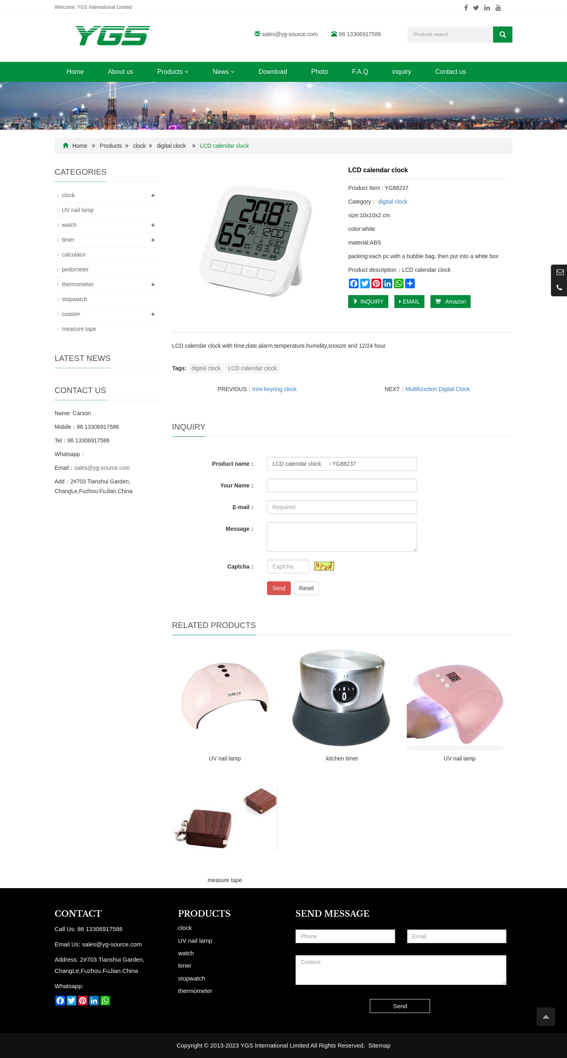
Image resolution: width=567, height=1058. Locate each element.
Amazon (450, 301)
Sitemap (379, 1045)
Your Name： (237, 485)
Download (273, 71)
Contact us (450, 71)
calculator (74, 254)
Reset (306, 588)
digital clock (171, 146)
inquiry (401, 71)
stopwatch (74, 299)
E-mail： (244, 507)
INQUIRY (368, 301)
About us (120, 71)
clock (139, 146)
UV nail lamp (225, 758)
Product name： (233, 464)
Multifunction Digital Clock (438, 389)
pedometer (75, 269)
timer (68, 239)
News (223, 71)
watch (69, 225)
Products (173, 71)
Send (279, 588)
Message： (240, 529)
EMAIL (409, 301)
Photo (319, 71)
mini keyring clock (274, 389)
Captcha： (241, 566)
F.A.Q (360, 71)
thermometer (78, 284)
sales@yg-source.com (290, 34)
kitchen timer (342, 758)
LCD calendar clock (252, 368)
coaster (71, 314)
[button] (186, 71)
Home (75, 71)
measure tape (225, 880)
